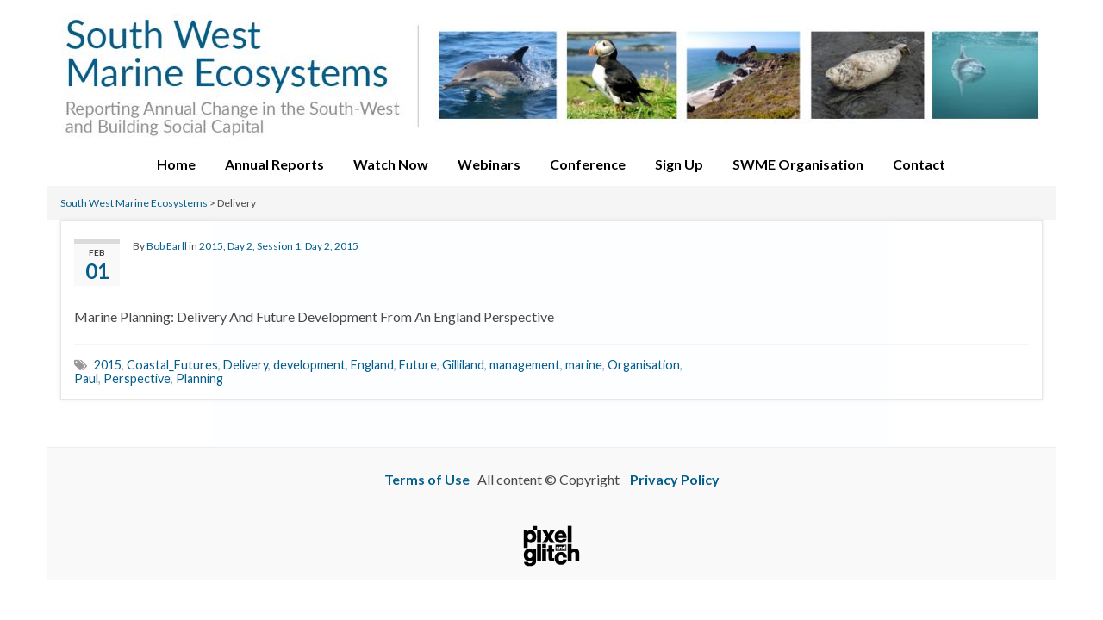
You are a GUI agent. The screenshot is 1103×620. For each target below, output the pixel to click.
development (309, 364)
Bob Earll (166, 245)
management (524, 364)
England (372, 364)
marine (583, 364)
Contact (919, 164)
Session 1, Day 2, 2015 (307, 245)
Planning (199, 378)
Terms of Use (427, 479)
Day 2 (239, 245)
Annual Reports (274, 164)
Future (418, 364)
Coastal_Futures (172, 364)
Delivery (245, 364)
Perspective (137, 378)
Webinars (489, 164)
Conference (588, 164)
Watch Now (390, 164)
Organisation (644, 364)
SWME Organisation (797, 164)
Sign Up (679, 164)
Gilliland (463, 364)
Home (176, 164)
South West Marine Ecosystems (134, 202)
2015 (211, 245)
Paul (86, 378)
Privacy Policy (675, 479)
